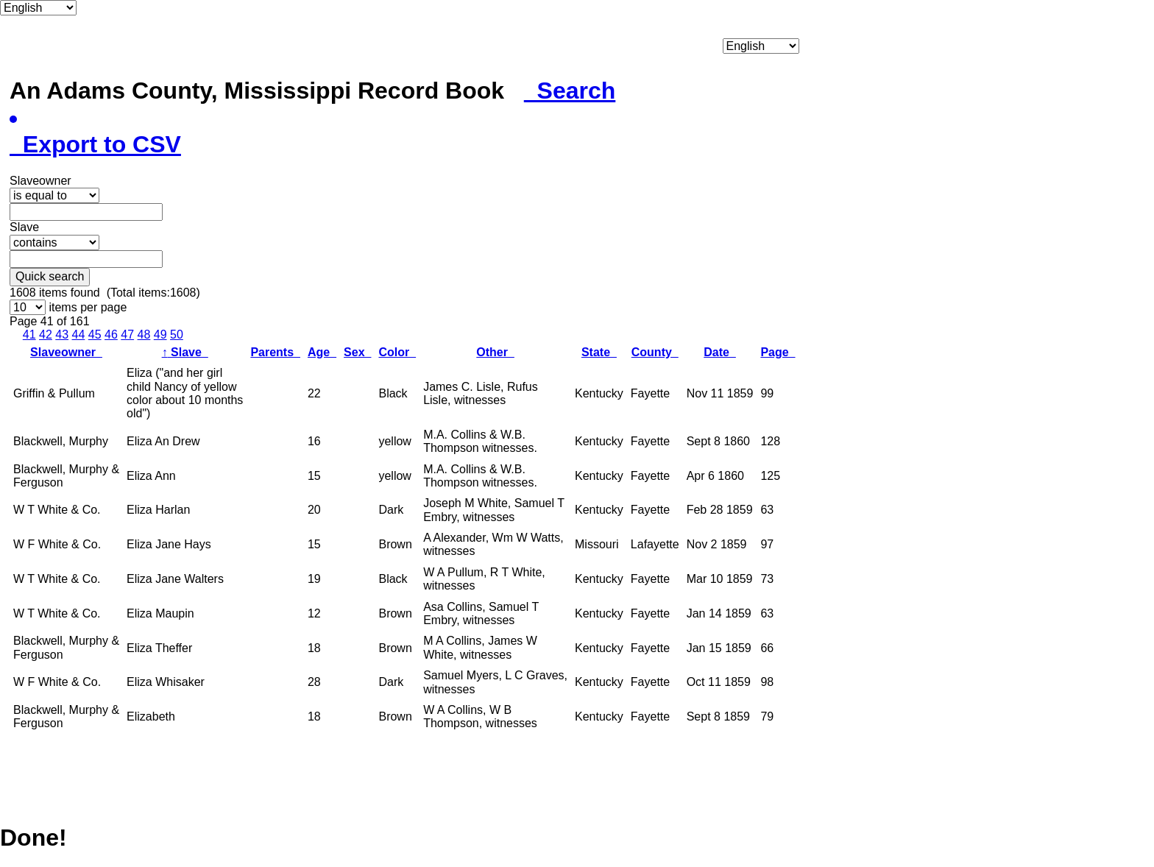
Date (720, 352)
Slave (185, 352)
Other (495, 352)
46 (111, 334)
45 (95, 334)
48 (144, 334)
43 (61, 334)
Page (777, 352)
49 (160, 334)
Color (397, 352)
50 (176, 334)
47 (127, 334)
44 (78, 334)
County (655, 352)
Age (322, 352)
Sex (357, 352)
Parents (275, 352)
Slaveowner (66, 352)
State (599, 352)
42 (45, 334)
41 (29, 334)
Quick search (49, 276)
